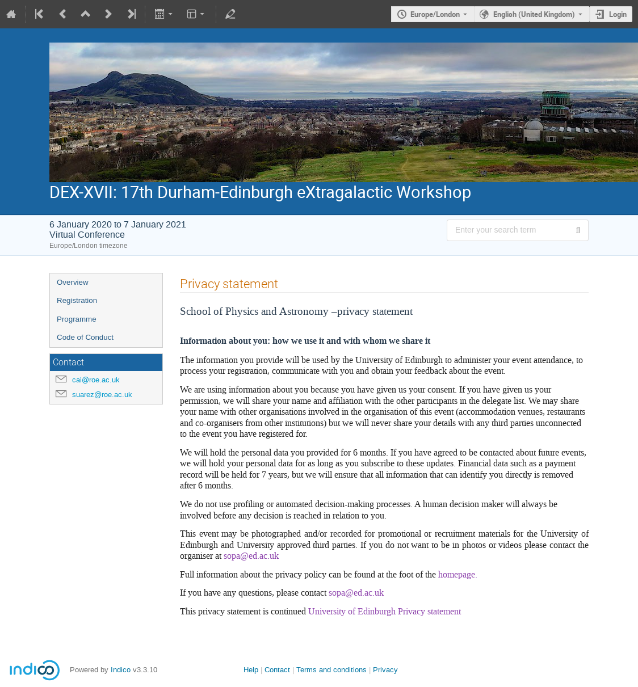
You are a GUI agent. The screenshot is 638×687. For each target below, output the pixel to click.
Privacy (385, 670)
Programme (76, 319)
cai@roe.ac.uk (96, 380)
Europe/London (435, 14)
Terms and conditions (331, 670)
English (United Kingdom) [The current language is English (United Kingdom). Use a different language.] (534, 14)
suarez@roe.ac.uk (102, 394)
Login (618, 14)
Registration (77, 300)
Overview (73, 282)
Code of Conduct (85, 337)
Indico (121, 670)
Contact (277, 670)
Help (251, 670)
